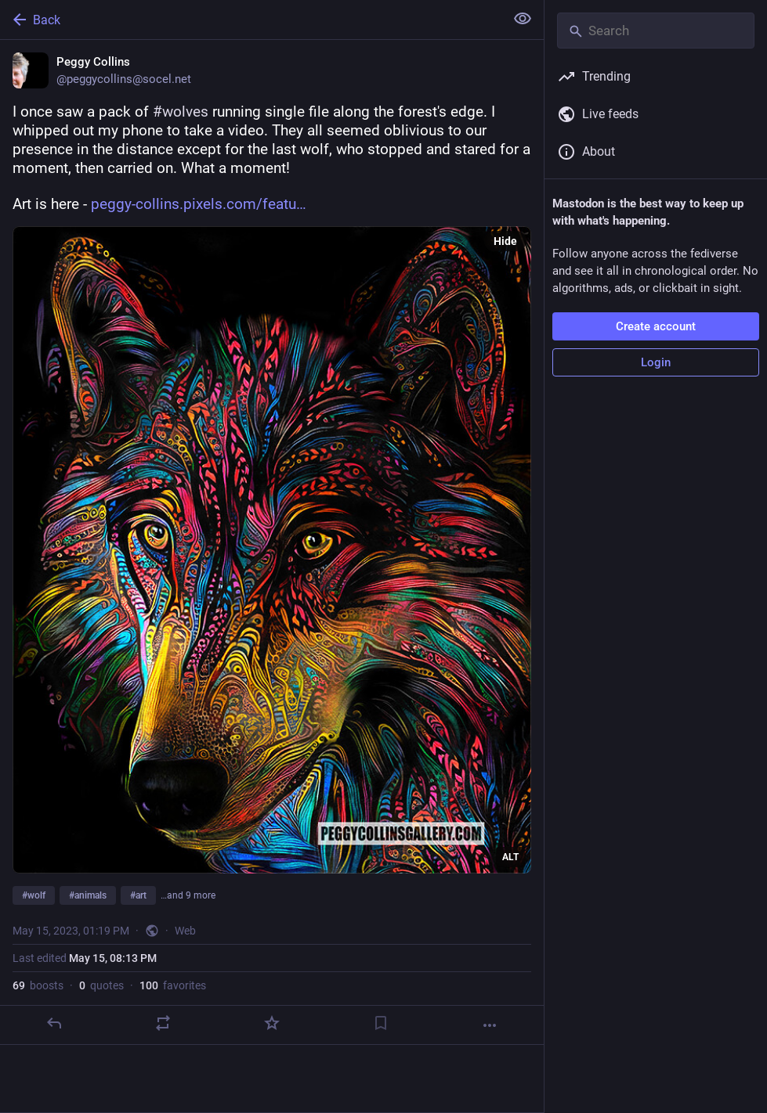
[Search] (655, 31)
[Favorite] (271, 1023)
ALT (510, 857)
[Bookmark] (380, 1023)
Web (185, 930)
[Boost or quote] (163, 1023)
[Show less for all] (522, 19)
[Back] (250, 19)
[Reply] (54, 1023)
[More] (489, 1025)
